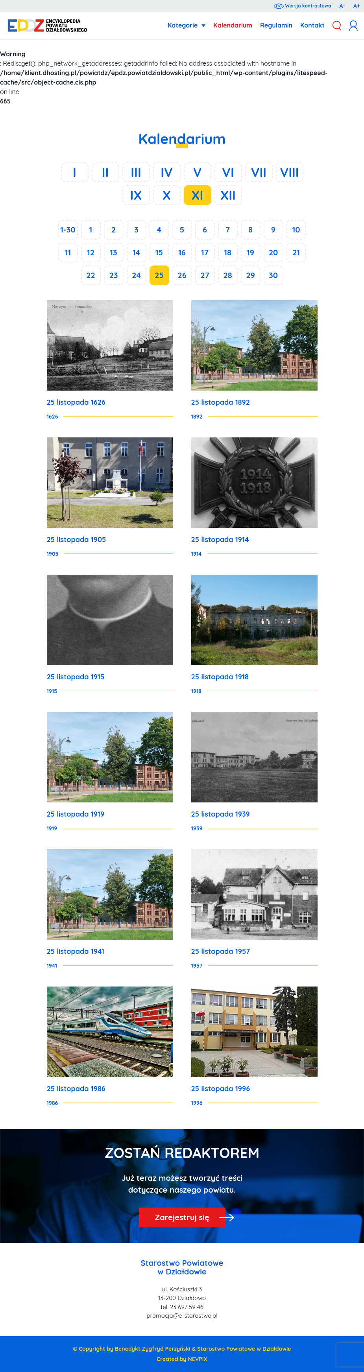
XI (197, 195)
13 (113, 252)
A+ (356, 5)
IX (136, 195)
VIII (289, 172)
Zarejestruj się (182, 1217)
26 (181, 275)
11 (68, 252)
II (105, 172)
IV (167, 172)
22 (90, 275)
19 (250, 252)
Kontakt (312, 25)
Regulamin (276, 25)
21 (296, 252)
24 (136, 275)
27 (204, 275)
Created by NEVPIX (182, 1359)
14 (136, 252)
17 (205, 252)
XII (228, 195)
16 (182, 252)
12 (90, 252)
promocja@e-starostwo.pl (181, 1315)
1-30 (68, 229)
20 (273, 252)
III (136, 172)
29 (250, 275)
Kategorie (183, 25)
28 (227, 275)
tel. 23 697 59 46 (182, 1307)
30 (273, 275)
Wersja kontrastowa (302, 6)
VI (228, 172)
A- (342, 5)
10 (296, 229)
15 (159, 252)
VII (258, 172)
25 (159, 275)
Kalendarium (232, 25)
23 (113, 275)
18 (227, 252)
